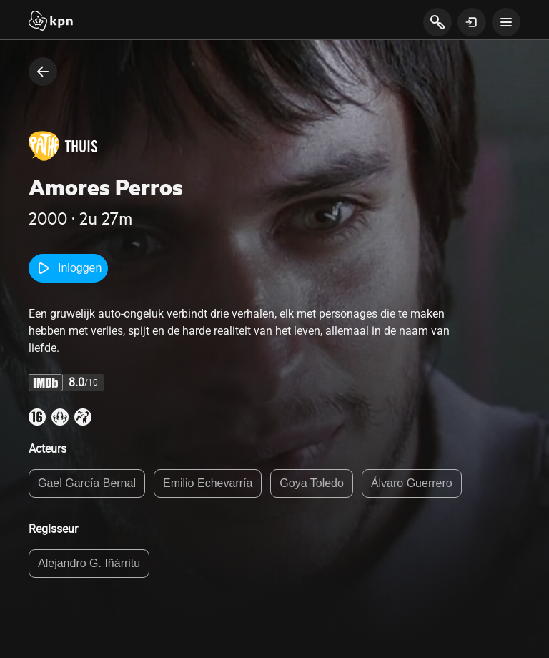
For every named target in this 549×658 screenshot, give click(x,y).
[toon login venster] (472, 22)
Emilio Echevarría (207, 483)
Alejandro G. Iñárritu (89, 563)
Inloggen (68, 268)
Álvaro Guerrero (411, 483)
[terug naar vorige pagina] (43, 71)
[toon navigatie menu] (506, 22)
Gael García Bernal (87, 483)
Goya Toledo (312, 483)
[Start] (51, 22)
